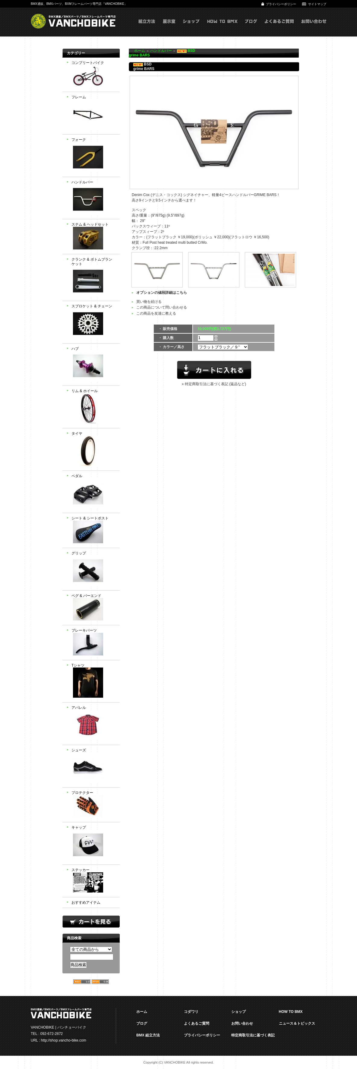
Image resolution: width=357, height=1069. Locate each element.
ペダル (93, 492)
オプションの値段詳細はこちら (161, 292)
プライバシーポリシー (281, 4)
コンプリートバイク (93, 75)
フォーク (93, 156)
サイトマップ (317, 4)
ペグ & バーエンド (93, 608)
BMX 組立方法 (148, 1035)
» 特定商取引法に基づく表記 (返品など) (214, 384)
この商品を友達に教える (156, 313)
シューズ (93, 766)
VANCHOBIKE (73, 21)
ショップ (191, 27)
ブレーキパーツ (93, 642)
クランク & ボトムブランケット (93, 277)
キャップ (93, 843)
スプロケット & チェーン (93, 322)
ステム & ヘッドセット (93, 236)
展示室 (169, 27)
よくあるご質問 (279, 27)
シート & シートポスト (93, 530)
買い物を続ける (149, 302)
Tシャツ (93, 681)
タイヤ (93, 449)
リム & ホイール (93, 407)
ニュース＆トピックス (297, 1023)
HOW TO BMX (222, 27)
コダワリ (191, 1012)
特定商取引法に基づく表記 (253, 1035)
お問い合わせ (313, 27)
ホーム (139, 51)
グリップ (93, 569)
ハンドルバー (93, 198)
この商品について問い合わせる (161, 307)
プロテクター (93, 805)
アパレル (93, 724)
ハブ (93, 365)
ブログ (251, 27)
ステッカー (93, 881)
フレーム (93, 113)
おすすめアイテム (85, 902)
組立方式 (146, 27)
